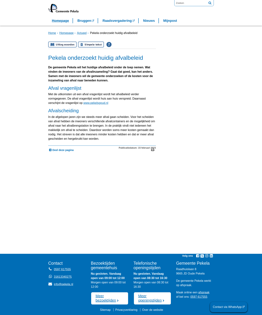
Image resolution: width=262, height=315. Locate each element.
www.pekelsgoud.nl (95, 102)
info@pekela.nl (60, 284)
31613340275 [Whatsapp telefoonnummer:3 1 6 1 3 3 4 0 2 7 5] (63, 276)
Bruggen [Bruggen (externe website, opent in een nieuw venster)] (84, 21)
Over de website (152, 309)
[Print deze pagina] (152, 150)
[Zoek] (210, 2)
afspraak (203, 292)
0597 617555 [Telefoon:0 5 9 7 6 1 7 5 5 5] (62, 269)
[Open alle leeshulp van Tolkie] (109, 44)
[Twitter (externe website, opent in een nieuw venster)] (202, 256)
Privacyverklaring (126, 309)
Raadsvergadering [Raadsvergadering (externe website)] (117, 21)
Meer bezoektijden (106, 298)
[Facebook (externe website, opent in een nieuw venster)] (198, 256)
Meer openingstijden (150, 298)
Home (52, 33)
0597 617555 (198, 296)
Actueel (82, 33)
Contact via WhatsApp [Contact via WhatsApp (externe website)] (227, 306)
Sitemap (105, 309)
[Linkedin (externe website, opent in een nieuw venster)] (211, 256)
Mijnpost (170, 21)
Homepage (60, 21)
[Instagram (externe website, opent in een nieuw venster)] (207, 256)
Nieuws (149, 21)
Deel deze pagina (63, 150)
